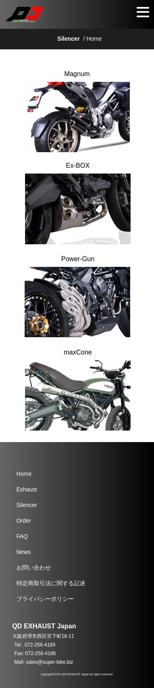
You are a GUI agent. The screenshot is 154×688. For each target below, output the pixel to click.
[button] (128, 14)
